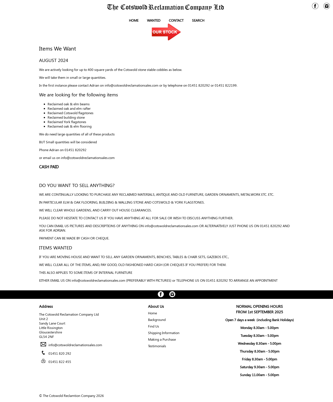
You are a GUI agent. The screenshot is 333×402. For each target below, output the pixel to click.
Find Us (153, 326)
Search (198, 20)
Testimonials (157, 346)
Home (133, 20)
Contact (176, 20)
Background (157, 319)
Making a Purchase (162, 339)
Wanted (153, 20)
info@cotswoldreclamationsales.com (131, 85)
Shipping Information (163, 332)
